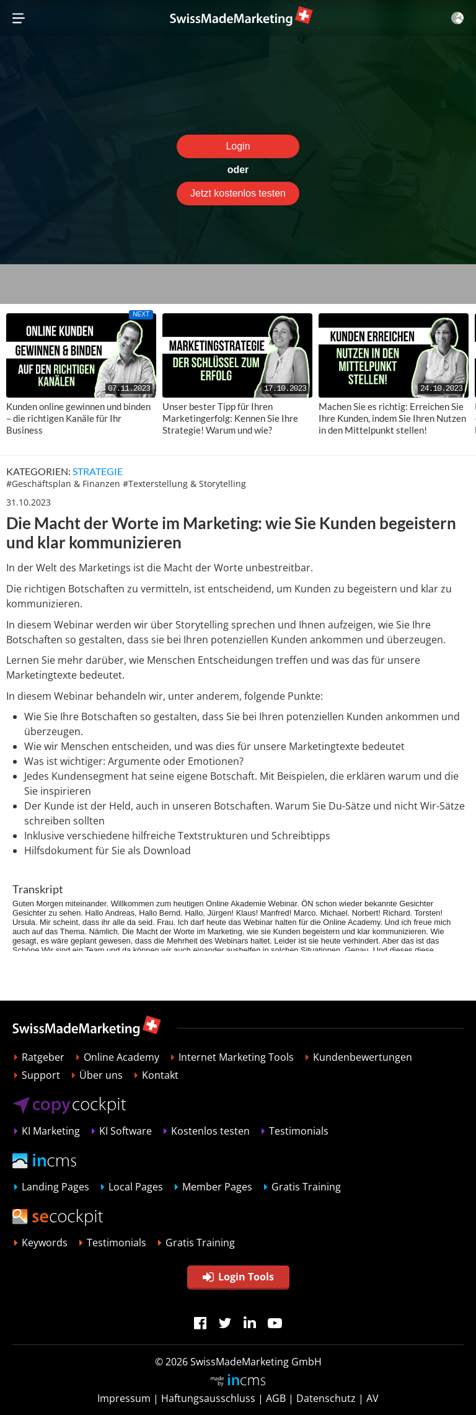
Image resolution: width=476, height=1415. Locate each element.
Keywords (45, 1242)
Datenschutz (326, 1398)
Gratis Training (306, 1187)
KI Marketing (51, 1131)
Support (41, 1075)
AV (372, 1398)
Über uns (101, 1075)
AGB (276, 1398)
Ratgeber (43, 1057)
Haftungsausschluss (208, 1398)
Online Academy (121, 1057)
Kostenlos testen (210, 1131)
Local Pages (135, 1187)
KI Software (125, 1131)
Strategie (98, 471)
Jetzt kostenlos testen (238, 193)
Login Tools (238, 1276)
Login (238, 146)
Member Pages (217, 1187)
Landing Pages (55, 1187)
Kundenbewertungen (362, 1057)
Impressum (124, 1398)
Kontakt (160, 1075)
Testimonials (298, 1131)
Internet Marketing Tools (236, 1057)
